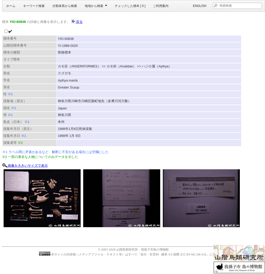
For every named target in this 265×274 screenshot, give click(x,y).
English (199, 6)
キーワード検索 (34, 6)
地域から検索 (94, 6)
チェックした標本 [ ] (130, 6)
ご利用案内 (160, 6)
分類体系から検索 (64, 6)
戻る (77, 22)
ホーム (10, 6)
